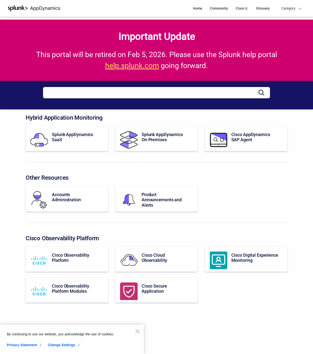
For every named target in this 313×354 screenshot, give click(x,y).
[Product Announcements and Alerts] (156, 199)
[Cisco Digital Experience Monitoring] (246, 259)
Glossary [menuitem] (263, 8)
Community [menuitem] (219, 8)
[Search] (156, 93)
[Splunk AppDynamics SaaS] (67, 138)
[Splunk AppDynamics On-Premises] (156, 138)
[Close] (137, 333)
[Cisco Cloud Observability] (156, 259)
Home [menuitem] (197, 8)
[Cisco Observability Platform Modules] (67, 290)
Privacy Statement (22, 347)
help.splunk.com (132, 65)
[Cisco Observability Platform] (67, 259)
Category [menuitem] (288, 8)
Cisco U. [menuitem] (242, 8)
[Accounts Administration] (67, 199)
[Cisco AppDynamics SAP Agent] (246, 138)
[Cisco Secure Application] (156, 290)
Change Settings (61, 347)
